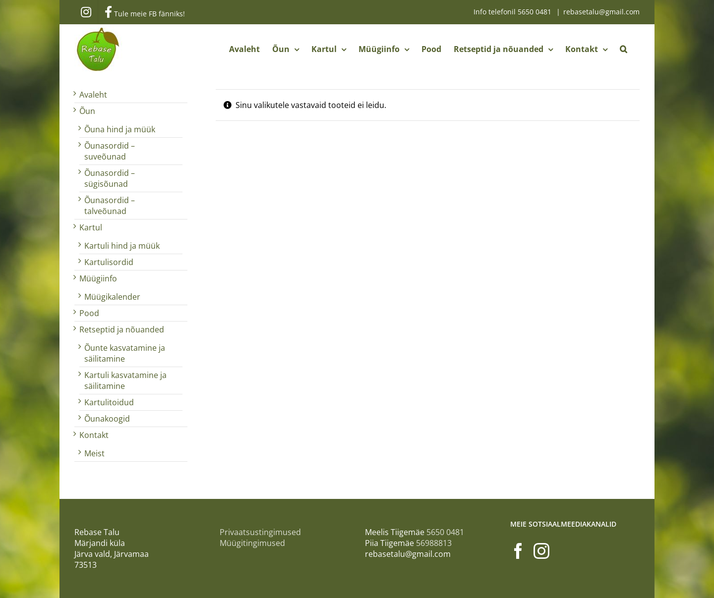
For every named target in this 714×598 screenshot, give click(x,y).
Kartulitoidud (109, 402)
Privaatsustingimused (260, 532)
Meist (94, 453)
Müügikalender (112, 296)
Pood (89, 313)
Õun (87, 111)
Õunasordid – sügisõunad (109, 178)
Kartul (90, 227)
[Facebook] (518, 551)
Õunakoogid (107, 418)
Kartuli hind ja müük (122, 245)
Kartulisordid (108, 262)
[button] (623, 49)
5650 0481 (535, 11)
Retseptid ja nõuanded (121, 329)
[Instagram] (541, 551)
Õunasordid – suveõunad (109, 151)
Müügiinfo (98, 278)
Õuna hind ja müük (119, 129)
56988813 (434, 543)
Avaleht (93, 94)
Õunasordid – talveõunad (109, 206)
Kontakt (94, 435)
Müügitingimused (252, 543)
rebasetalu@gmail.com (601, 11)
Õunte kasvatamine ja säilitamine (124, 353)
